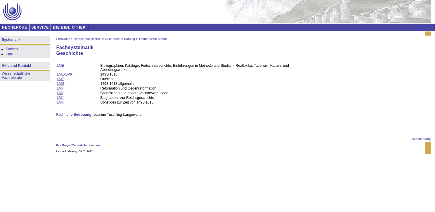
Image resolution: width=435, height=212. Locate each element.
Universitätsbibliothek (86, 39)
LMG (60, 84)
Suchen (12, 49)
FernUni (61, 39)
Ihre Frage (63, 145)
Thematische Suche (152, 39)
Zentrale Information (86, 145)
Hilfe (9, 54)
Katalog (129, 39)
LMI (60, 93)
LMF (60, 79)
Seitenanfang (421, 139)
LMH (60, 88)
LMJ (60, 98)
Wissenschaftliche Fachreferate (16, 75)
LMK (60, 102)
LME (60, 66)
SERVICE (40, 27)
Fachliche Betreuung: (74, 115)
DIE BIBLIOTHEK (69, 27)
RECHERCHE (14, 27)
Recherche (113, 39)
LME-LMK (64, 74)
